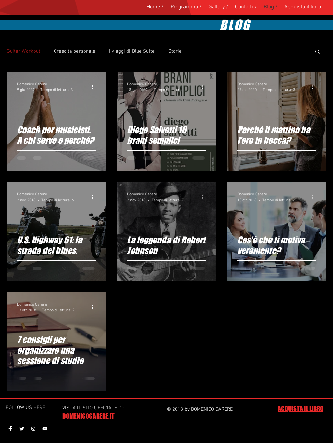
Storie (175, 51)
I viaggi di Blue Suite (132, 51)
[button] (317, 52)
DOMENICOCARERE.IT (88, 416)
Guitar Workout (23, 51)
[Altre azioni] (95, 87)
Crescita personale (74, 51)
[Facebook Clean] (10, 428)
